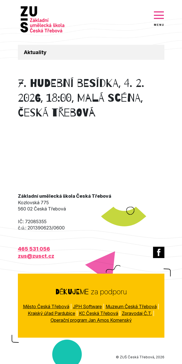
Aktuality (35, 52)
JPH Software (87, 306)
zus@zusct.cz (36, 256)
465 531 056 (34, 249)
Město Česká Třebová (46, 306)
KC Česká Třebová (98, 313)
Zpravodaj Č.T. (137, 313)
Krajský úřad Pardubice (51, 313)
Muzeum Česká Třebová (131, 306)
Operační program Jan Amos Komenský (91, 320)
